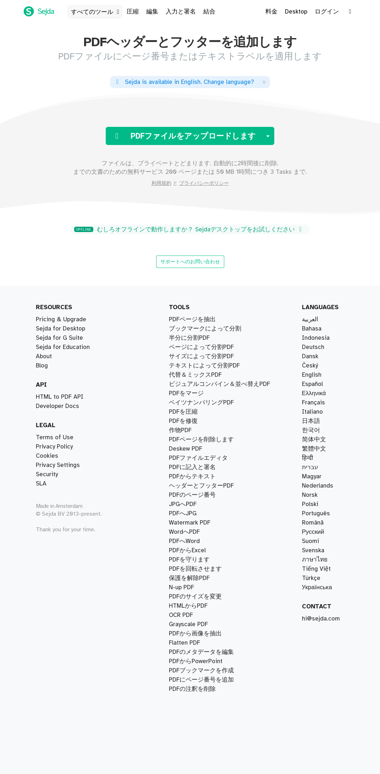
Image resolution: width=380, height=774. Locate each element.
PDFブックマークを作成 (201, 670)
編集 (152, 12)
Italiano (312, 412)
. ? (184, 82)
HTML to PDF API (59, 397)
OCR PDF (181, 615)
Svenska (313, 550)
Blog (42, 365)
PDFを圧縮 (183, 412)
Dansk (310, 356)
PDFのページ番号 (192, 495)
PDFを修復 (183, 421)
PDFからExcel (187, 550)
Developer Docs (57, 406)
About (44, 356)
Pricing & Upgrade (61, 319)
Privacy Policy (54, 447)
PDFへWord (184, 541)
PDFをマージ (186, 393)
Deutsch (313, 347)
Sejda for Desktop (60, 329)
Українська (317, 587)
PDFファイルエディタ (198, 458)
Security (47, 474)
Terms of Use (54, 437)
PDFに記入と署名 (192, 467)
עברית (310, 467)
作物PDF (180, 430)
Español (312, 384)
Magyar (311, 476)
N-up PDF (181, 587)
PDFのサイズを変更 (195, 596)
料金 (271, 12)
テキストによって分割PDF (204, 365)
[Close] (264, 82)
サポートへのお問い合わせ (190, 261)
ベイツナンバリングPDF (201, 402)
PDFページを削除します (201, 439)
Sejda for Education (63, 347)
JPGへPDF (183, 504)
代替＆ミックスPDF (195, 375)
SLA (41, 483)
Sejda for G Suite (59, 338)
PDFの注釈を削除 (192, 689)
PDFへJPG (183, 513)
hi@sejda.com (321, 619)
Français (313, 402)
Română (313, 523)
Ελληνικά (314, 393)
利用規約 (161, 183)
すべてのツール (96, 12)
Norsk (310, 495)
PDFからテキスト (192, 476)
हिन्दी (307, 458)
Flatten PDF (184, 643)
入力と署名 (181, 12)
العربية (310, 319)
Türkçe (311, 578)
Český (310, 365)
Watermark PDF (189, 523)
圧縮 (133, 12)
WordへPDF (184, 532)
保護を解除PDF (189, 578)
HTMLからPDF (188, 606)
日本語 (311, 421)
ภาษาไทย (314, 560)
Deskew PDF (185, 449)
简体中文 (314, 439)
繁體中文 (314, 449)
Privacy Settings (58, 465)
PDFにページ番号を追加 (201, 680)
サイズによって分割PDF (201, 356)
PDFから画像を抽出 (195, 633)
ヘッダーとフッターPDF (201, 486)
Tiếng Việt (316, 569)
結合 (209, 12)
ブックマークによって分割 (205, 329)
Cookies (47, 456)
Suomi (310, 541)
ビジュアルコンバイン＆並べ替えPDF (219, 384)
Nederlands (317, 486)
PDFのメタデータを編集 (201, 652)
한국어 (311, 430)
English (311, 375)
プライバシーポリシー (204, 183)
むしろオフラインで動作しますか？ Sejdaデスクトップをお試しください (189, 229)
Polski (310, 504)
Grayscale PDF (188, 624)
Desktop (296, 12)
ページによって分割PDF (201, 347)
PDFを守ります (189, 560)
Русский (313, 532)
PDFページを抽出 (192, 319)
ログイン (327, 12)
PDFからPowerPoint (195, 661)
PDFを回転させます (195, 569)
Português (316, 513)
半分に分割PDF (189, 338)
